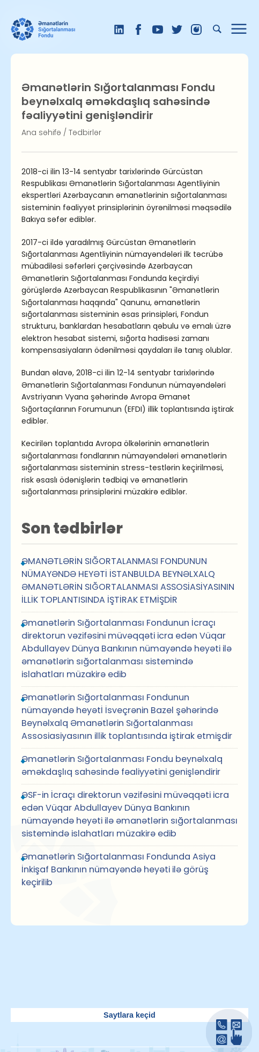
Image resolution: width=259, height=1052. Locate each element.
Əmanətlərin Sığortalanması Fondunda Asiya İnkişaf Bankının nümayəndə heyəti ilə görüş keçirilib (118, 869)
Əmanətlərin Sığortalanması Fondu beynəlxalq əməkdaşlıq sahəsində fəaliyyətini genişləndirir (122, 765)
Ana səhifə (41, 132)
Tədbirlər (85, 132)
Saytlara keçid (129, 1015)
